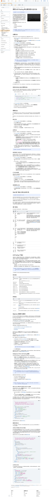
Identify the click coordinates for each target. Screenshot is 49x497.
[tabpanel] (27, 98)
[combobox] (28, 1)
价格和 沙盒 (21, 335)
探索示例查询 (16, 329)
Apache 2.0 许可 (35, 485)
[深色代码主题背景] (38, 95)
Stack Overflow (38, 493)
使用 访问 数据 (19, 328)
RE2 (37, 215)
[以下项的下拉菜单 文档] (17, 1)
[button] (4, 13)
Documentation (4, 3)
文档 (25, 383)
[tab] (15, 94)
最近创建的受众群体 (34, 222)
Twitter (24, 494)
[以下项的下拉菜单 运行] (13, 1)
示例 (11, 494)
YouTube (25, 495)
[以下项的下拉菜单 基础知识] (6, 5)
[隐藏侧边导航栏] (9, 495)
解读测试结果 (28, 434)
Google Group (38, 494)
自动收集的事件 (37, 310)
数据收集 (33, 346)
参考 (11, 493)
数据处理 (38, 220)
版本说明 (37, 495)
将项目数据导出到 (25, 351)
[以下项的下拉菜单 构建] (10, 1)
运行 (24, 7)
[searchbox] (5, 7)
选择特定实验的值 (27, 366)
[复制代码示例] (39, 95)
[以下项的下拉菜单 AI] (9, 5)
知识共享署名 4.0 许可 (23, 485)
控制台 (18, 38)
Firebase (14, 7)
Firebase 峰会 (25, 493)
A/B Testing (10, 3)
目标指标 (28, 367)
